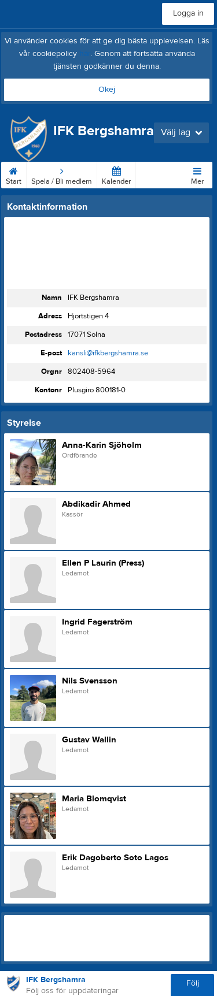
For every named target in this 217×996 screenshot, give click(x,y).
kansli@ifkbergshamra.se (108, 353)
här (84, 54)
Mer (197, 174)
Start (13, 174)
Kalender (116, 174)
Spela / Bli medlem (61, 174)
